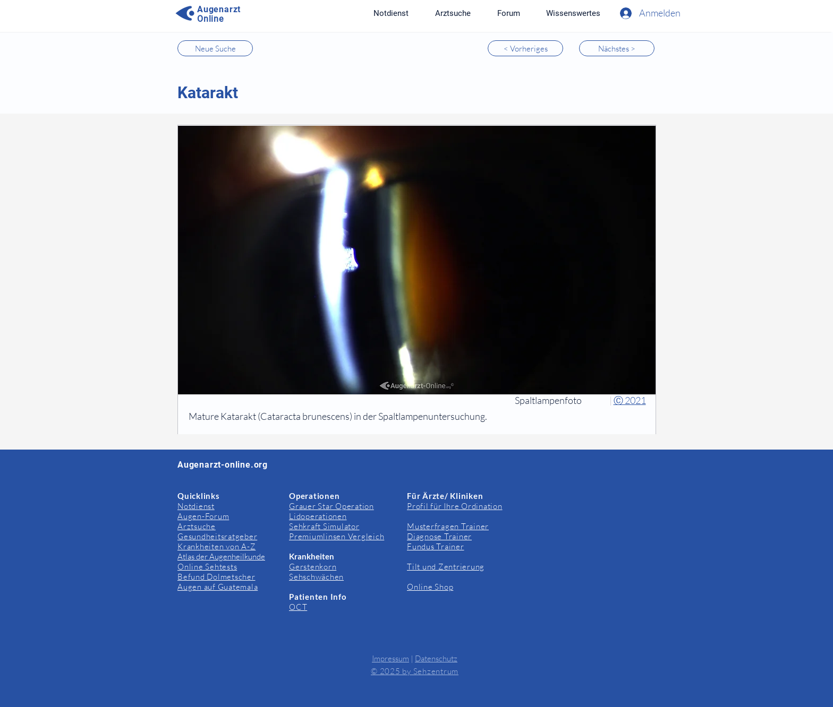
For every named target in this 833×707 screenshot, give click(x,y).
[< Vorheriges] (525, 48)
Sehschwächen (316, 577)
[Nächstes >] (616, 48)
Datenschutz (436, 658)
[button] (573, 13)
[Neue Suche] (215, 48)
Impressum (390, 658)
